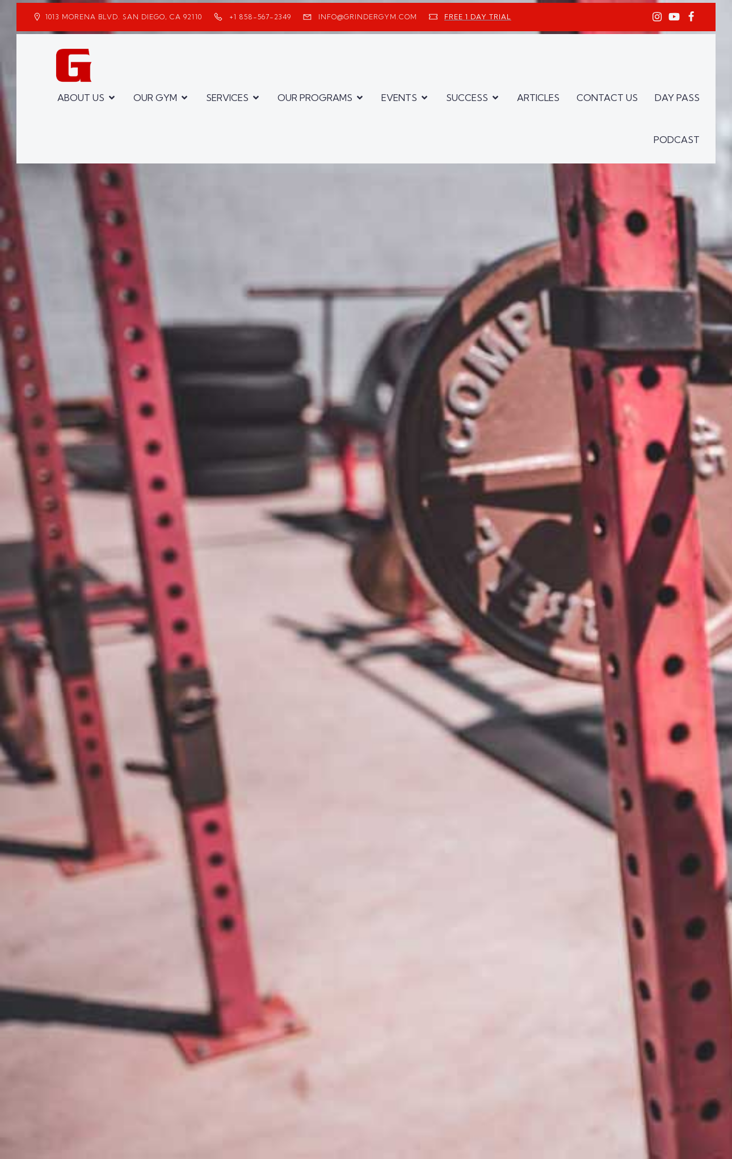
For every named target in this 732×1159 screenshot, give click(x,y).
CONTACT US (607, 97)
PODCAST (677, 139)
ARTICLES (538, 97)
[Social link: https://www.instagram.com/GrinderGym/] (657, 17)
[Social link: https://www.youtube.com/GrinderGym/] (674, 17)
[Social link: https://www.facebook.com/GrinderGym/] (691, 17)
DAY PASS (677, 97)
